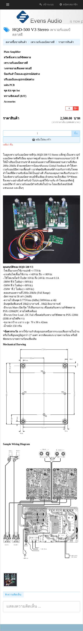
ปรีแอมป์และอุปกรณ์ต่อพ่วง (19, 79)
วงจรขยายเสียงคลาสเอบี (18, 68)
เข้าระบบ (46, 4)
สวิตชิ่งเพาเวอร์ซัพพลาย (17, 57)
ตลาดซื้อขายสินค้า (16, 42)
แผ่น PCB (9, 85)
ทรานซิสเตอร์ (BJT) (15, 96)
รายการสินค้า (66, 42)
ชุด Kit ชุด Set (12, 90)
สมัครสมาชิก (68, 4)
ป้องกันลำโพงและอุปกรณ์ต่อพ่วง (22, 74)
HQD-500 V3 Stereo (30, 29)
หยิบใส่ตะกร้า (41, 139)
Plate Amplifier (12, 52)
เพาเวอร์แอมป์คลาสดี (43, 42)
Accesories (9, 101)
